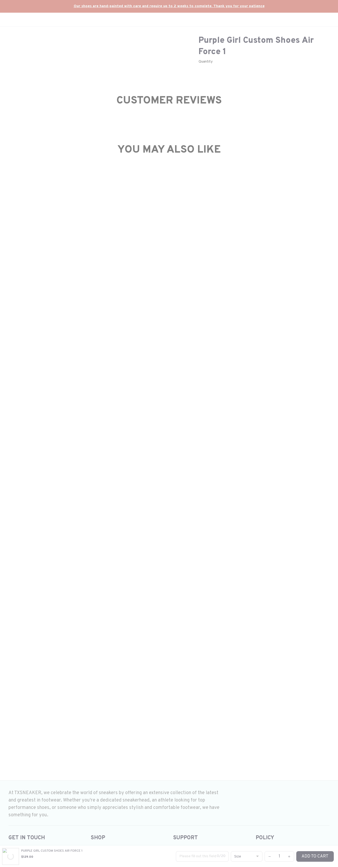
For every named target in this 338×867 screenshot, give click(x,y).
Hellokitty (274, 481)
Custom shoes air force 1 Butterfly (242, 432)
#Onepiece (209, 481)
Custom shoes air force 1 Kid (236, 452)
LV (203, 489)
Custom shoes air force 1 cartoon (240, 425)
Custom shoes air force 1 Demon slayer (246, 439)
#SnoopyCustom (223, 489)
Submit (284, 716)
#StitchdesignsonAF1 (239, 481)
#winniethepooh (255, 489)
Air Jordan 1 (220, 466)
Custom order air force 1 (232, 472)
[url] (169, 6)
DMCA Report (53, 851)
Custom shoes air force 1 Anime (239, 446)
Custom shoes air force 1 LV (235, 459)
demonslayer (299, 481)
